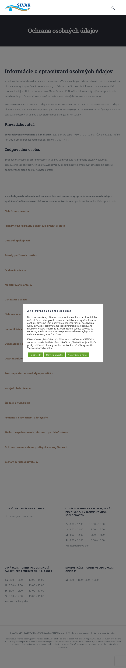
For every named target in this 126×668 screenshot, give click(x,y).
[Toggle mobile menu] (119, 8)
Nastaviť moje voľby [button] (77, 354)
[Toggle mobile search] (113, 8)
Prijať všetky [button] (36, 354)
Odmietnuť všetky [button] (54, 354)
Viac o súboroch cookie (39, 347)
